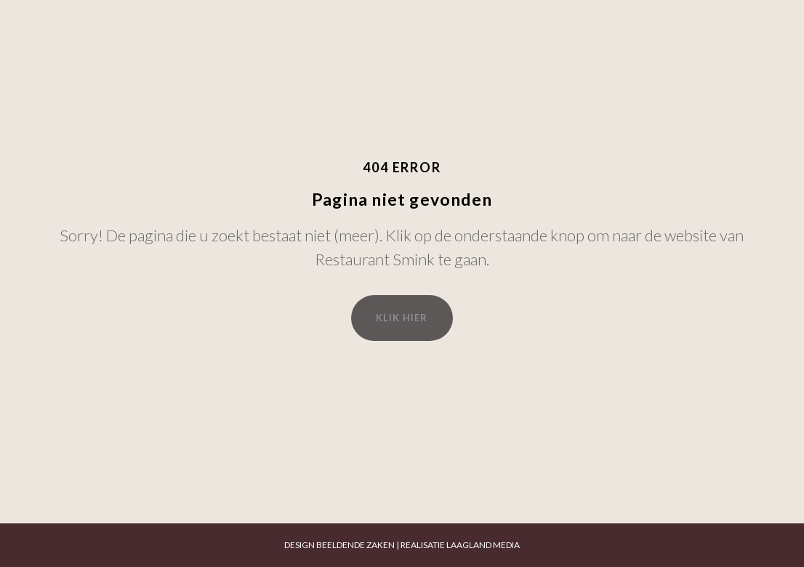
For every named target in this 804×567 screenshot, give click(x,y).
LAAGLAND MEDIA (483, 544)
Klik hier (401, 317)
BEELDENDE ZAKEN (355, 544)
